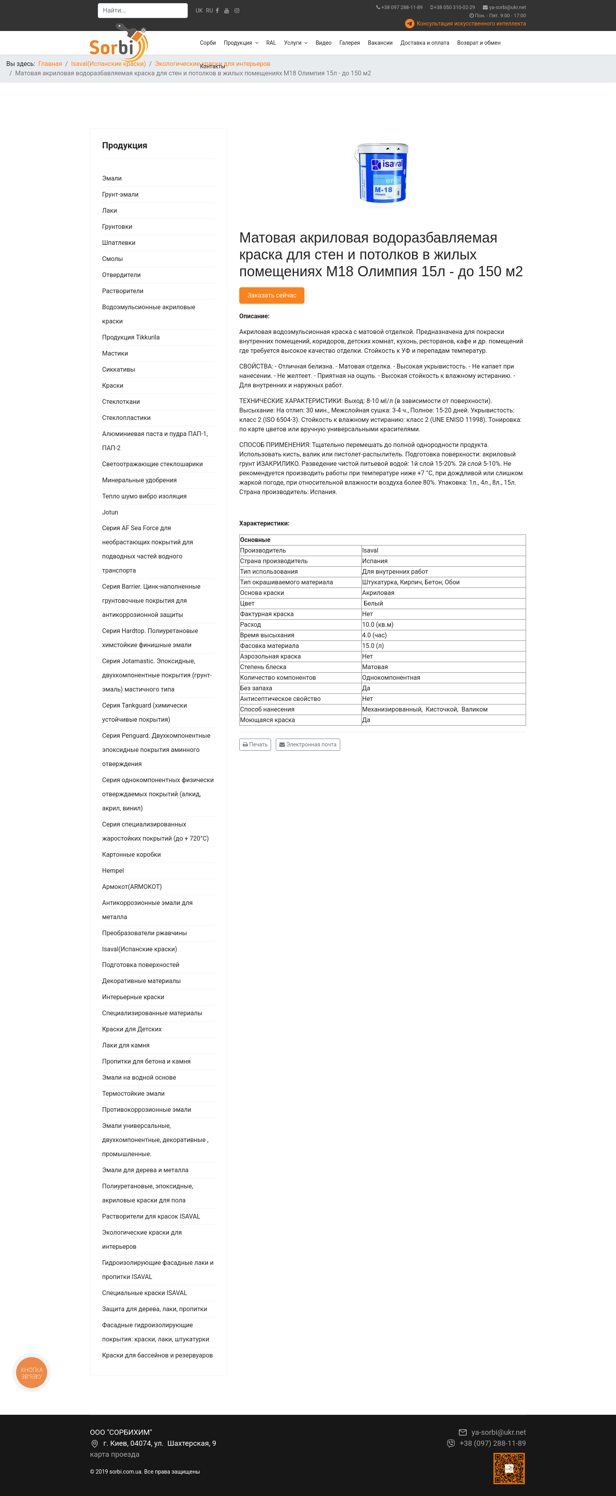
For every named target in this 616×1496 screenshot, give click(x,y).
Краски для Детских (131, 1029)
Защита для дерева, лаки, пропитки (154, 1309)
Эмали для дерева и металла (145, 1170)
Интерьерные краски (133, 997)
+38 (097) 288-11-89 (493, 1443)
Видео (323, 43)
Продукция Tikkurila (131, 337)
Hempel (113, 870)
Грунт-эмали (120, 194)
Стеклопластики (126, 417)
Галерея (349, 43)
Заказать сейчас (272, 295)
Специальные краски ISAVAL (144, 1293)
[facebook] (217, 10)
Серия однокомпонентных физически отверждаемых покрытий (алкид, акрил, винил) (158, 794)
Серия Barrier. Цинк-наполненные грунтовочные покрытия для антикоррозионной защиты (151, 600)
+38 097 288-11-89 (402, 7)
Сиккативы (118, 369)
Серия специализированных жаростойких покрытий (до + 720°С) (155, 831)
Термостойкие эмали (133, 1093)
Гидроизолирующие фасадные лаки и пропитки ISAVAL (158, 1270)
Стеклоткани (121, 401)
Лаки (109, 210)
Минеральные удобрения (139, 480)
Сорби (208, 43)
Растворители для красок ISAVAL (151, 1216)
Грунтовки (117, 226)
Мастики (115, 353)
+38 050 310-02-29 (454, 7)
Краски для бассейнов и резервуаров (157, 1355)
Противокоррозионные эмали (146, 1109)
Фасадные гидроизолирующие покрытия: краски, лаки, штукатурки (155, 1332)
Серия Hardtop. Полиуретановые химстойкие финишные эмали (150, 638)
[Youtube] (226, 10)
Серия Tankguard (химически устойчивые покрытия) (144, 712)
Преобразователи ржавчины (144, 933)
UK (199, 10)
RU (209, 10)
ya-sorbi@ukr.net (508, 7)
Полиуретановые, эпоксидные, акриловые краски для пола (147, 1193)
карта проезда (114, 1454)
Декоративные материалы (141, 981)
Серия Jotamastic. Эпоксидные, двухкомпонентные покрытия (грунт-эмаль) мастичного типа (157, 675)
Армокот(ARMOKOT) (132, 886)
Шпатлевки (119, 242)
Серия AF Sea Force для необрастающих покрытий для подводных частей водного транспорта (147, 549)
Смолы (112, 259)
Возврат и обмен (478, 43)
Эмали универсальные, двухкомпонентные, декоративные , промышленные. (155, 1140)
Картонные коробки (131, 854)
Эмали (112, 178)
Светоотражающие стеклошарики (152, 464)
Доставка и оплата (425, 43)
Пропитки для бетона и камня (146, 1061)
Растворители (122, 291)
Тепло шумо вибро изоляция (144, 496)
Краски (112, 385)
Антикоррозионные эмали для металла (147, 910)
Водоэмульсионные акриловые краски (148, 314)
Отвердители (121, 275)
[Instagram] (237, 10)
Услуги (292, 43)
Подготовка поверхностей (140, 965)
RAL (271, 43)
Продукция (238, 43)
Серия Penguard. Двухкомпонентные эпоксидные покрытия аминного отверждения (156, 750)
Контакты (212, 66)
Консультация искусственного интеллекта (471, 23)
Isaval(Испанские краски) (139, 949)
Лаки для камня (126, 1045)
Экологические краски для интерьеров (142, 1239)
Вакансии (380, 43)
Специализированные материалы (152, 1013)
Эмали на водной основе (139, 1077)
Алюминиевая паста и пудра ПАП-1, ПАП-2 (155, 441)
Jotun (110, 512)
